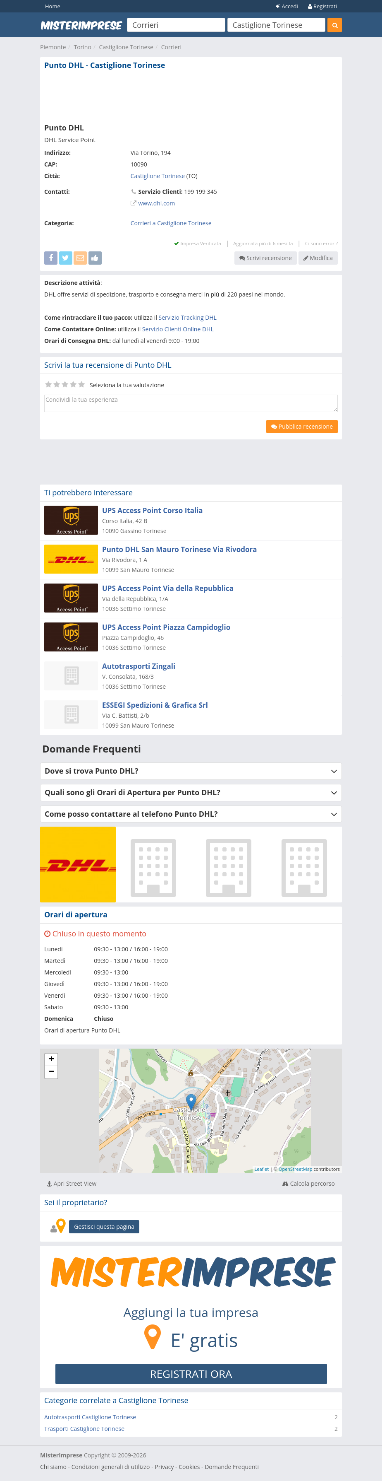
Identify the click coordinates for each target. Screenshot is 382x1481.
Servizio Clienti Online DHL (178, 329)
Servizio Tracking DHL (188, 317)
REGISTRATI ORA (191, 1373)
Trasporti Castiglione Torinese (84, 1429)
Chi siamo (53, 1467)
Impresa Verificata (197, 243)
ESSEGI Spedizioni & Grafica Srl (155, 705)
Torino (82, 47)
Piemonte (53, 47)
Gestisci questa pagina (104, 1226)
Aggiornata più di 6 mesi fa (263, 243)
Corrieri (171, 47)
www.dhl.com (156, 203)
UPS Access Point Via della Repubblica (168, 588)
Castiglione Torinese (126, 47)
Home (52, 6)
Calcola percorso (308, 1183)
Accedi (287, 6)
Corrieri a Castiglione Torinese (171, 223)
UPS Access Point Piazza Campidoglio (166, 627)
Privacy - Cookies (177, 1467)
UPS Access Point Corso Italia (152, 510)
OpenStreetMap (296, 1169)
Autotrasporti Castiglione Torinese (90, 1417)
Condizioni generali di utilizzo (111, 1467)
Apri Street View (71, 1183)
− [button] (51, 1072)
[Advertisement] (191, 97)
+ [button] (51, 1060)
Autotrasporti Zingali (138, 666)
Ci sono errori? (321, 243)
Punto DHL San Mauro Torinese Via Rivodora (179, 549)
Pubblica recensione (302, 426)
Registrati (322, 6)
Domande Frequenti (232, 1467)
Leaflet (262, 1169)
